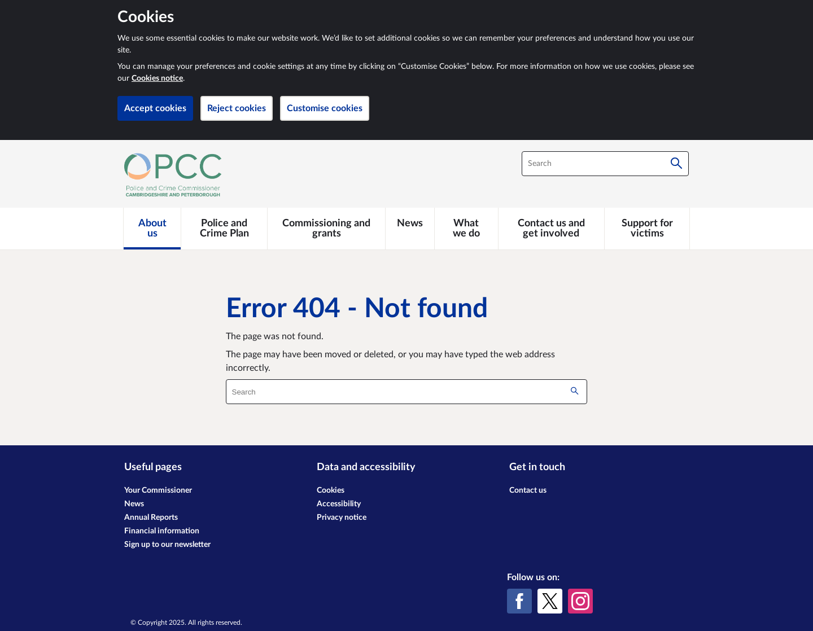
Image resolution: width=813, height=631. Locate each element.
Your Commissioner (158, 490)
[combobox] (605, 163)
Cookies (330, 490)
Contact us (528, 490)
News (134, 504)
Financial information (161, 531)
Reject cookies (236, 108)
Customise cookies (324, 108)
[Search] (676, 163)
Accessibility (339, 504)
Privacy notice (341, 518)
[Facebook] (519, 601)
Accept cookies (155, 108)
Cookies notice (157, 78)
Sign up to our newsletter (167, 545)
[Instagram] (580, 601)
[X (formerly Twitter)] (549, 601)
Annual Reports (151, 518)
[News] (410, 223)
